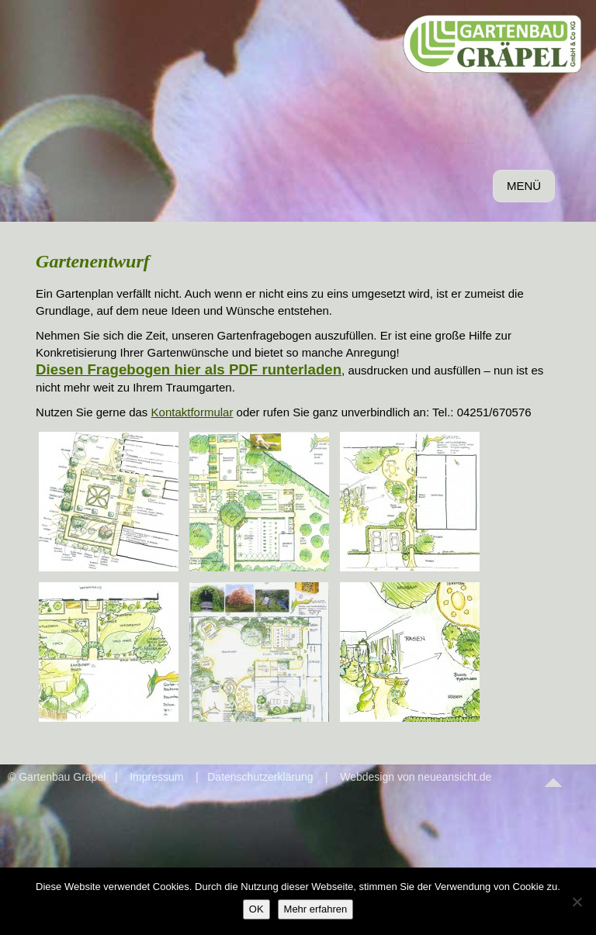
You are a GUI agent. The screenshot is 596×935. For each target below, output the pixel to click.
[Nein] (576, 901)
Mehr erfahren (316, 909)
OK (256, 909)
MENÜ (526, 189)
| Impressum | (152, 777)
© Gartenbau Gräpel (57, 777)
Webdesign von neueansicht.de (415, 777)
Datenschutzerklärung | (270, 777)
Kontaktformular (192, 412)
